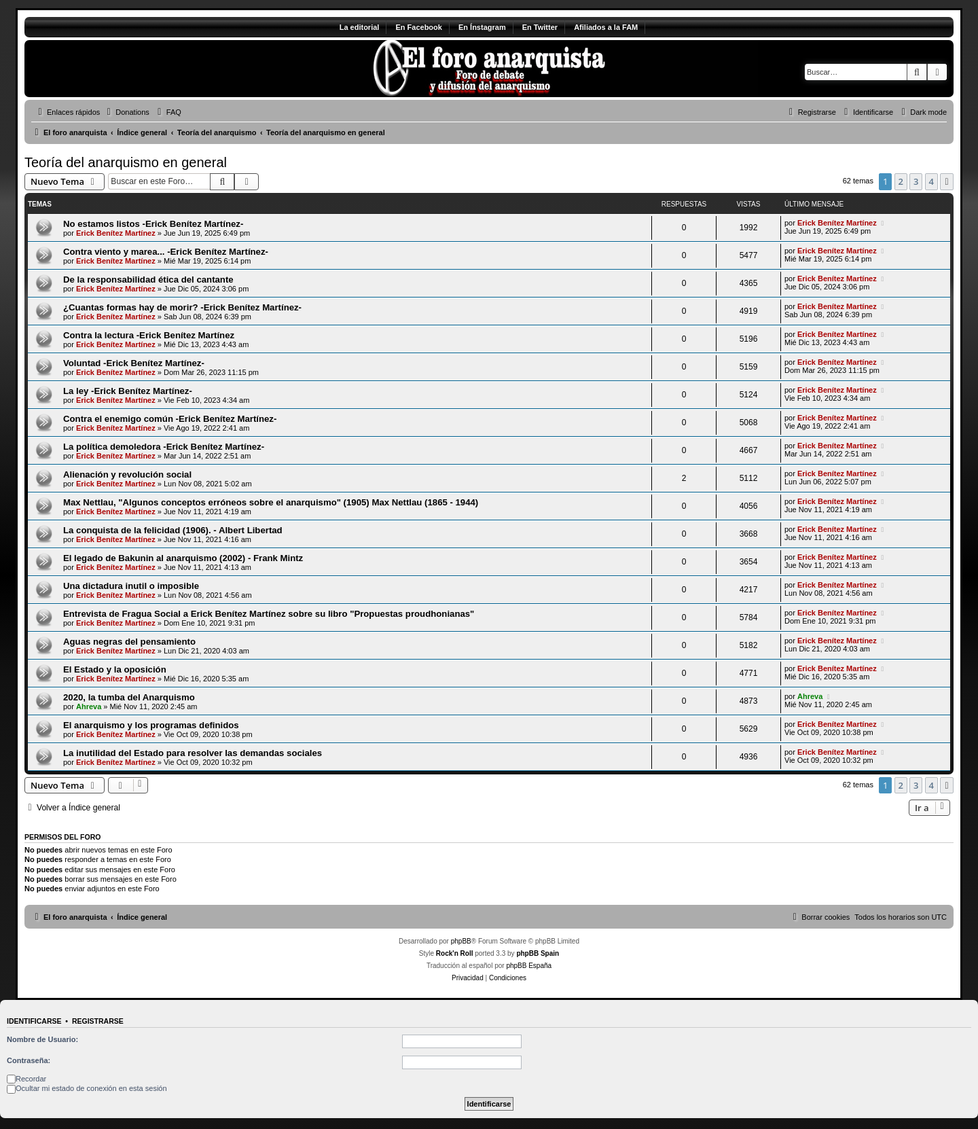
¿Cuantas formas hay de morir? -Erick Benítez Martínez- (182, 307)
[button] (947, 181)
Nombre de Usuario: (42, 1039)
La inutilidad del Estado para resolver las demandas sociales (192, 753)
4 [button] (931, 181)
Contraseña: (28, 1060)
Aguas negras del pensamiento (129, 642)
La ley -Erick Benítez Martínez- (127, 391)
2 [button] (901, 181)
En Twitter (540, 27)
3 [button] (915, 181)
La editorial (360, 27)
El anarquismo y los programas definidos (151, 725)
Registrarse (98, 1021)
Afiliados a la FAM (606, 27)
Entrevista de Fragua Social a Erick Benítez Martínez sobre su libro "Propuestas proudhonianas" (268, 614)
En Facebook (418, 27)
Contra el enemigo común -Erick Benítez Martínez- (169, 419)
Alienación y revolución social (127, 474)
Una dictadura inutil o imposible (131, 586)
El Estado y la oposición (114, 669)
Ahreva (88, 706)
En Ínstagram (482, 27)
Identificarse (34, 1021)
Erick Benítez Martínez (116, 233)
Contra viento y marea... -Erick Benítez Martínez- (165, 252)
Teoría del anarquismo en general (125, 162)
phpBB (461, 941)
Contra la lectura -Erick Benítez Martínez (148, 335)
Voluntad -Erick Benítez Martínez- (133, 363)
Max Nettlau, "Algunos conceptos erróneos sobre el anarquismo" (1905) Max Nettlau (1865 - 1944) (270, 502)
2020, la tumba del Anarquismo (129, 697)
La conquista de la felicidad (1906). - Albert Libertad (173, 530)
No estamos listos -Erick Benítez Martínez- (153, 224)
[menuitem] (126, 112)
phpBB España (528, 965)
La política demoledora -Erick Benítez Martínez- (163, 447)
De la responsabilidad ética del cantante (148, 279)
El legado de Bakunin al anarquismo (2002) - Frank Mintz (183, 558)
